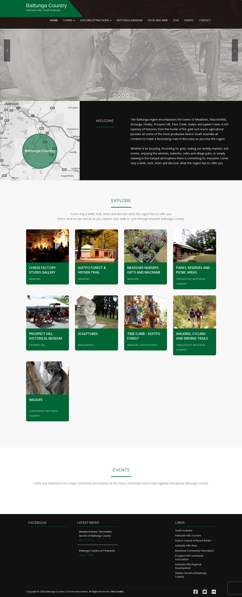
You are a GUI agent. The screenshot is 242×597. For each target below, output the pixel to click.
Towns (69, 20)
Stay (176, 20)
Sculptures (88, 334)
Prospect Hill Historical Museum (45, 336)
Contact (204, 20)
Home (54, 20)
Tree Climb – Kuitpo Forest (143, 336)
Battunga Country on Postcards (97, 550)
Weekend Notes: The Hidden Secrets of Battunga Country (95, 533)
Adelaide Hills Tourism (188, 535)
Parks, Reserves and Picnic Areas (193, 270)
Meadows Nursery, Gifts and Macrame (143, 270)
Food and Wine (158, 20)
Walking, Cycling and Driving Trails (192, 336)
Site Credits (117, 591)
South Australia (183, 530)
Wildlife (35, 400)
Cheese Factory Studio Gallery (42, 270)
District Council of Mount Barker (193, 540)
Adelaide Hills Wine (186, 545)
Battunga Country (46, 5)
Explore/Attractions (96, 20)
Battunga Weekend (130, 20)
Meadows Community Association (194, 550)
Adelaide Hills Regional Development (188, 566)
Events (189, 20)
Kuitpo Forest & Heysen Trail (92, 270)
